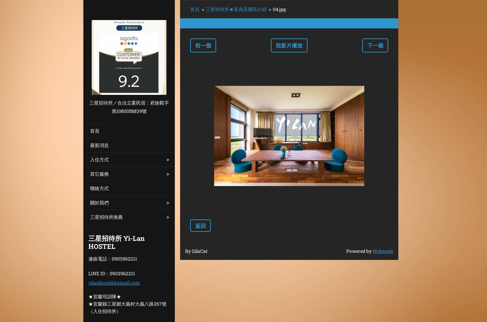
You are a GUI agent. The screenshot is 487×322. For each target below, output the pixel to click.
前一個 (203, 45)
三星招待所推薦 (106, 217)
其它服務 (99, 174)
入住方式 (99, 159)
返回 (200, 225)
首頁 (94, 131)
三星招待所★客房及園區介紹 (236, 9)
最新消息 (99, 145)
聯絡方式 (99, 188)
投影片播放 (289, 45)
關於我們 (99, 202)
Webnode (383, 251)
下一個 (375, 45)
